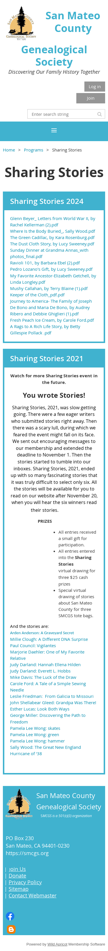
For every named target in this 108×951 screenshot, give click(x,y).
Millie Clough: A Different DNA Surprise (49, 639)
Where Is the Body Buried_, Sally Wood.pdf (52, 231)
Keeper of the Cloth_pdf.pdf (37, 295)
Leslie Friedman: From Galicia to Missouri (52, 696)
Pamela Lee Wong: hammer (37, 741)
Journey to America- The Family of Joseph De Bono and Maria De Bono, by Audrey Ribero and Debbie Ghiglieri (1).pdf (51, 307)
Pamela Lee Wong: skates (35, 728)
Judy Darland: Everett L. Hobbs (40, 671)
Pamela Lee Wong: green (34, 734)
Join (90, 98)
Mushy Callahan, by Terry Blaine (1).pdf (49, 288)
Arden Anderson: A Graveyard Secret (42, 632)
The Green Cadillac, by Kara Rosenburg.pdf (52, 237)
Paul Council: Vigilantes (33, 645)
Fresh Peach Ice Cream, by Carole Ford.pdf (52, 320)
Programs (33, 150)
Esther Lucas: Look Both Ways (39, 709)
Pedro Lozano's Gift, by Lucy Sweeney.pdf (51, 269)
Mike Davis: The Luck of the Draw (43, 677)
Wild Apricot (57, 944)
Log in (95, 86)
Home (9, 150)
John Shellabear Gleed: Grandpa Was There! (53, 702)
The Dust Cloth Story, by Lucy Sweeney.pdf (52, 244)
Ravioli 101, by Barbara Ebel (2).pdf (45, 263)
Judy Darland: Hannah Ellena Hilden (45, 664)
